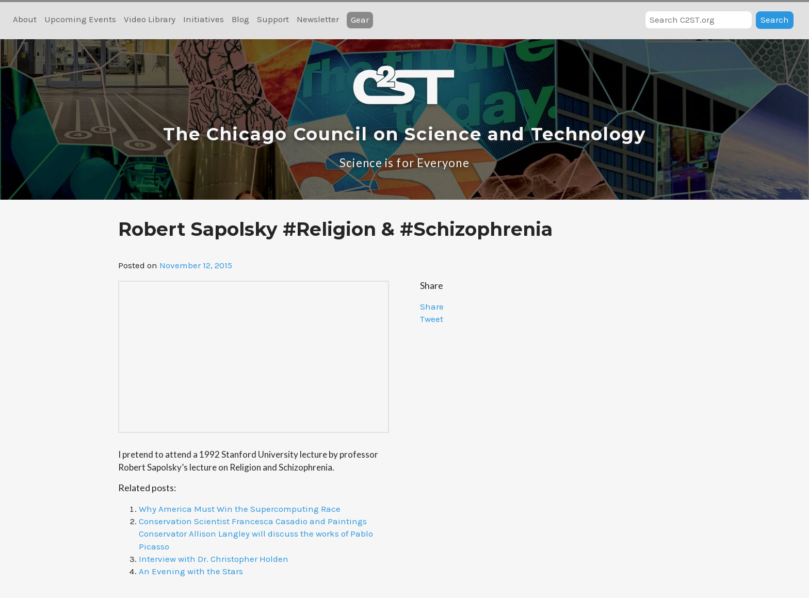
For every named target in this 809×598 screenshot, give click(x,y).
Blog (240, 19)
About (25, 19)
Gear (360, 19)
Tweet (431, 319)
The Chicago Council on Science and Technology (404, 134)
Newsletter (318, 19)
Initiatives (203, 19)
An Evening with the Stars (191, 571)
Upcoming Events (80, 19)
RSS (395, 20)
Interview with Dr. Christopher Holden (213, 559)
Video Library (149, 19)
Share (432, 306)
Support (273, 19)
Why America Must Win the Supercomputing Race (240, 509)
